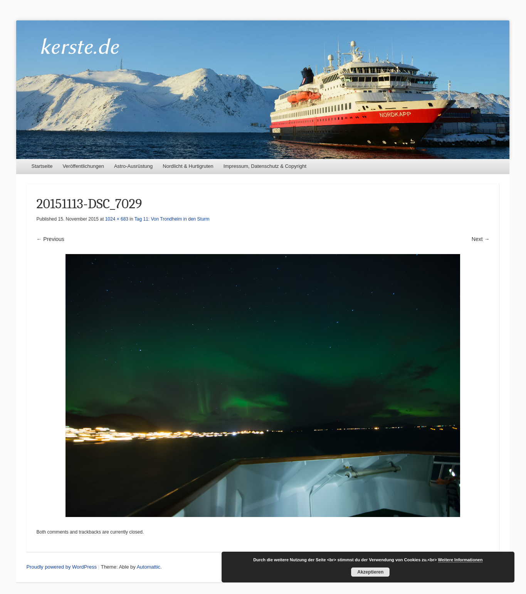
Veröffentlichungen (83, 166)
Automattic (148, 567)
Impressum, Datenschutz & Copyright (265, 166)
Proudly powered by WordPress (61, 567)
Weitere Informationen (460, 559)
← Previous (50, 239)
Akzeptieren (370, 572)
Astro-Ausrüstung (133, 166)
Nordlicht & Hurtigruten (188, 166)
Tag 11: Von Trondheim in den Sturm (172, 219)
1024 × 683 (116, 219)
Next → (481, 239)
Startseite (41, 166)
